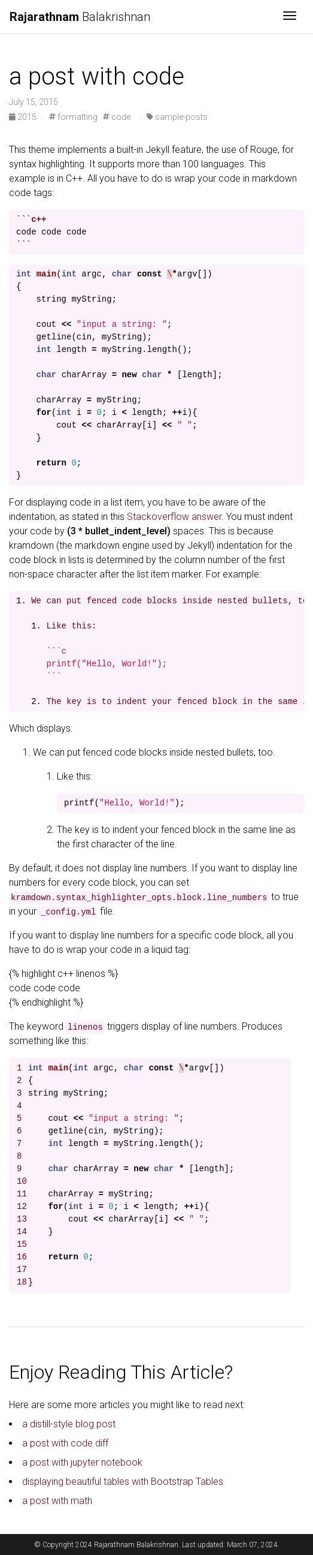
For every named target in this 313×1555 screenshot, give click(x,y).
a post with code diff (65, 1443)
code (116, 117)
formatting (73, 117)
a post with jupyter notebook (82, 1462)
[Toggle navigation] (289, 17)
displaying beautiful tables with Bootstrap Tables (122, 1481)
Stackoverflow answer (174, 516)
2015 (23, 117)
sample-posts (177, 117)
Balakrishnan (80, 17)
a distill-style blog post (69, 1424)
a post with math (57, 1500)
